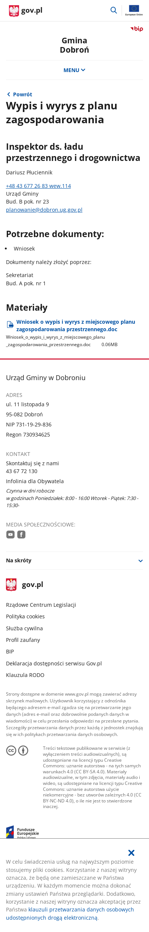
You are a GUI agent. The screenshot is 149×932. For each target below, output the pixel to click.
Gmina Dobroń (74, 45)
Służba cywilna (24, 628)
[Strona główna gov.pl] (26, 11)
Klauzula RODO (25, 674)
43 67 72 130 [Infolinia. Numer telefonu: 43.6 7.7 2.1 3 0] (21, 471)
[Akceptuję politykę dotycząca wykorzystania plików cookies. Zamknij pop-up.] (131, 852)
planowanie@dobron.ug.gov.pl (44, 209)
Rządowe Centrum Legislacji (41, 604)
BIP (10, 651)
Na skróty (18, 560)
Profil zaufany (23, 639)
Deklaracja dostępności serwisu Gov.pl (54, 663)
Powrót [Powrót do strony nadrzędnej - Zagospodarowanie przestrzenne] (22, 94)
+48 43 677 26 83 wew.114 (38, 185)
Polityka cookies (25, 616)
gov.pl (24, 584)
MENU (74, 70)
